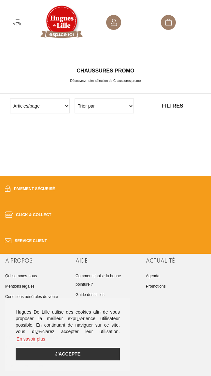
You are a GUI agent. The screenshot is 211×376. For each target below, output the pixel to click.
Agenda (152, 276)
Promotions (156, 286)
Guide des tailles (90, 294)
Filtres (172, 106)
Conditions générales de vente (31, 296)
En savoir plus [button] (31, 339)
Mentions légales (20, 286)
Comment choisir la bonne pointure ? (98, 280)
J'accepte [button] (67, 354)
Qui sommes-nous (21, 276)
